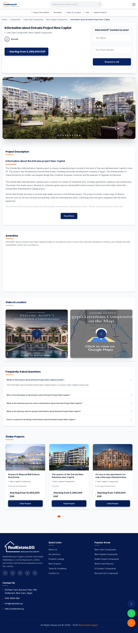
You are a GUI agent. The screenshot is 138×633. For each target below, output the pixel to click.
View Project (25, 503)
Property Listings (56, 559)
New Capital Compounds (40, 32)
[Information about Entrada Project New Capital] (90, 19)
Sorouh (14, 39)
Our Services (54, 554)
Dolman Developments (18, 486)
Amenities (57, 12)
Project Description (40, 12)
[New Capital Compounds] (57, 19)
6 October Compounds (105, 568)
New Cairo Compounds (105, 549)
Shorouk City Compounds (106, 573)
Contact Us (54, 573)
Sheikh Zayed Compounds (106, 559)
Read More (69, 216)
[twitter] (12, 573)
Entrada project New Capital (48, 161)
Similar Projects (99, 12)
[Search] (76, 4)
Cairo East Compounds (17, 32)
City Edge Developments (106, 486)
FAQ (86, 12)
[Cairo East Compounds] (34, 19)
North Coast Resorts (103, 563)
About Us (53, 549)
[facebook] (5, 573)
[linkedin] (35, 573)
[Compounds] (15, 19)
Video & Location (73, 12)
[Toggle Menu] (133, 4)
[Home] (4, 19)
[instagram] (20, 573)
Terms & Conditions (58, 568)
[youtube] (27, 573)
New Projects (55, 563)
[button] (59, 516)
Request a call (112, 62)
